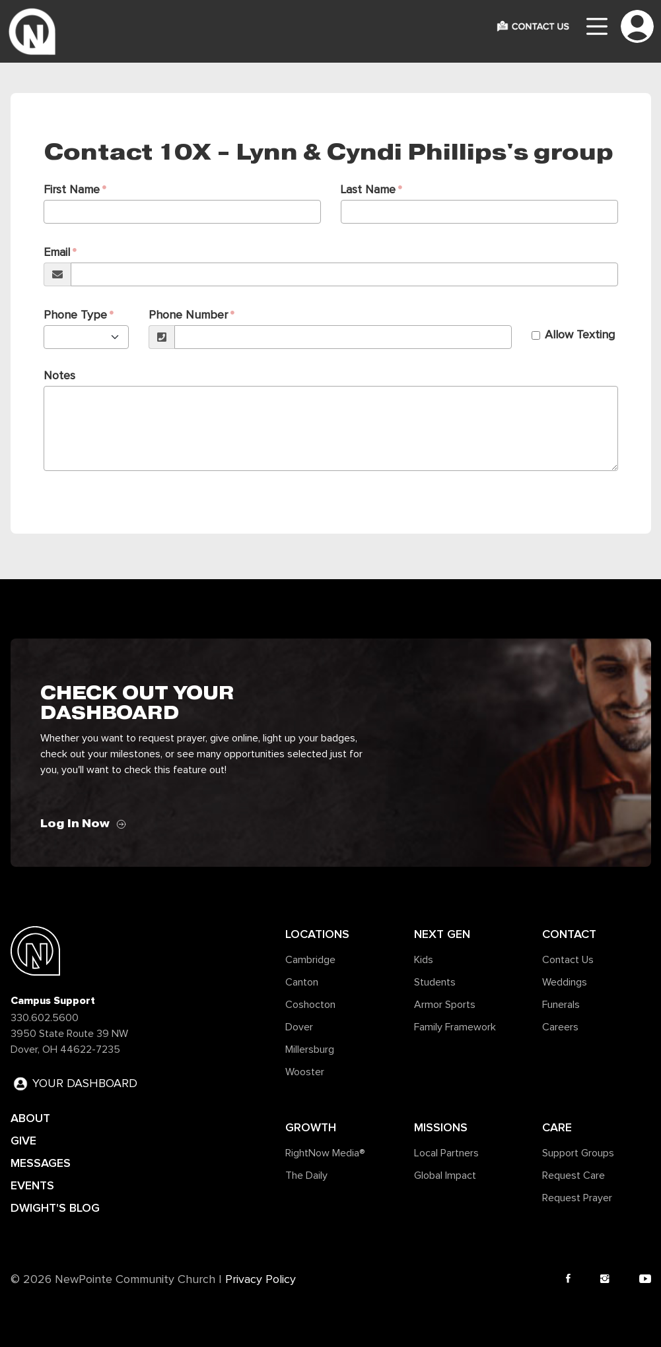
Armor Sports (444, 1004)
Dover (299, 1027)
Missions (441, 1127)
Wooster (304, 1072)
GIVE (23, 1140)
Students (435, 982)
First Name (72, 190)
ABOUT (30, 1118)
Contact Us (568, 960)
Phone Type (75, 315)
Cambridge (310, 960)
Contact (569, 934)
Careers (560, 1027)
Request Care (573, 1175)
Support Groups (578, 1153)
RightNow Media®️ (325, 1153)
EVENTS (32, 1185)
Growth (310, 1127)
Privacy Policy (260, 1280)
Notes (59, 376)
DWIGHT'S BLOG (55, 1208)
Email (57, 253)
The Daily (306, 1175)
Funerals (561, 1004)
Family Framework (455, 1027)
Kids (423, 960)
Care (557, 1127)
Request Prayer (577, 1198)
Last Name (368, 190)
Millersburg (309, 1049)
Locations (317, 934)
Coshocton (310, 1004)
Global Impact (445, 1175)
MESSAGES (41, 1163)
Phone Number (188, 315)
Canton (301, 982)
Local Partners (446, 1153)
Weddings (564, 982)
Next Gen (442, 934)
